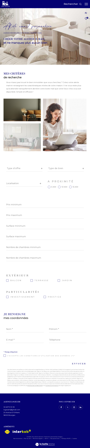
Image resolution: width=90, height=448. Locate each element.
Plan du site (27, 438)
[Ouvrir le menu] (86, 4)
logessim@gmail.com (12, 410)
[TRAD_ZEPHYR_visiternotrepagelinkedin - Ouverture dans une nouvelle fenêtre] (80, 407)
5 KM (53, 187)
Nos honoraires (17, 438)
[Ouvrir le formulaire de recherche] (73, 4)
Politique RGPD (66, 438)
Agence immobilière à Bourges (16, 33)
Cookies (74, 438)
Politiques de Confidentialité (34, 385)
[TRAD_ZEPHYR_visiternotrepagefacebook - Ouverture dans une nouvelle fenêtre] (61, 407)
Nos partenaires (55, 438)
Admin (47, 438)
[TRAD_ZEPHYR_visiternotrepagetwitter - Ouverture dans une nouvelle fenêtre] (67, 407)
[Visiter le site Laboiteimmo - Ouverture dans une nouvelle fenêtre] (45, 442)
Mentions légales (38, 438)
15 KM (75, 187)
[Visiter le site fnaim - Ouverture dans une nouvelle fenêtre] (7, 432)
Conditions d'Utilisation (52, 385)
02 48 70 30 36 (9, 407)
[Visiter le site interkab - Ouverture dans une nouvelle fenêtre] (22, 431)
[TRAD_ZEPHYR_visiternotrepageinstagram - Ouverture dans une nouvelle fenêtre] (74, 407)
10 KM (64, 187)
